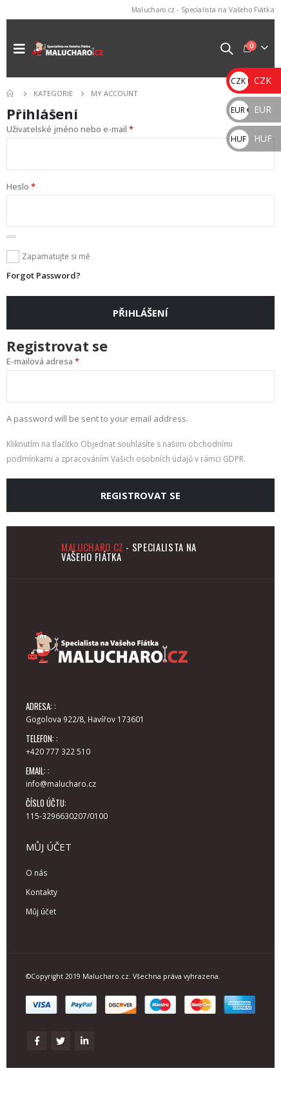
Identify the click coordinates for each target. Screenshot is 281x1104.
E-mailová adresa (42, 361)
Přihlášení (140, 312)
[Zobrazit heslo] (10, 236)
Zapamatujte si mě (56, 256)
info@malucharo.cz (61, 783)
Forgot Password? (43, 275)
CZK (250, 80)
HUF (250, 138)
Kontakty (41, 892)
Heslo (20, 186)
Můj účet (41, 911)
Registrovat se (140, 495)
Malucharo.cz (92, 547)
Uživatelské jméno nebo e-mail (69, 129)
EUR (250, 109)
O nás (37, 872)
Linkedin (84, 1040)
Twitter (60, 1040)
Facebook (36, 1040)
